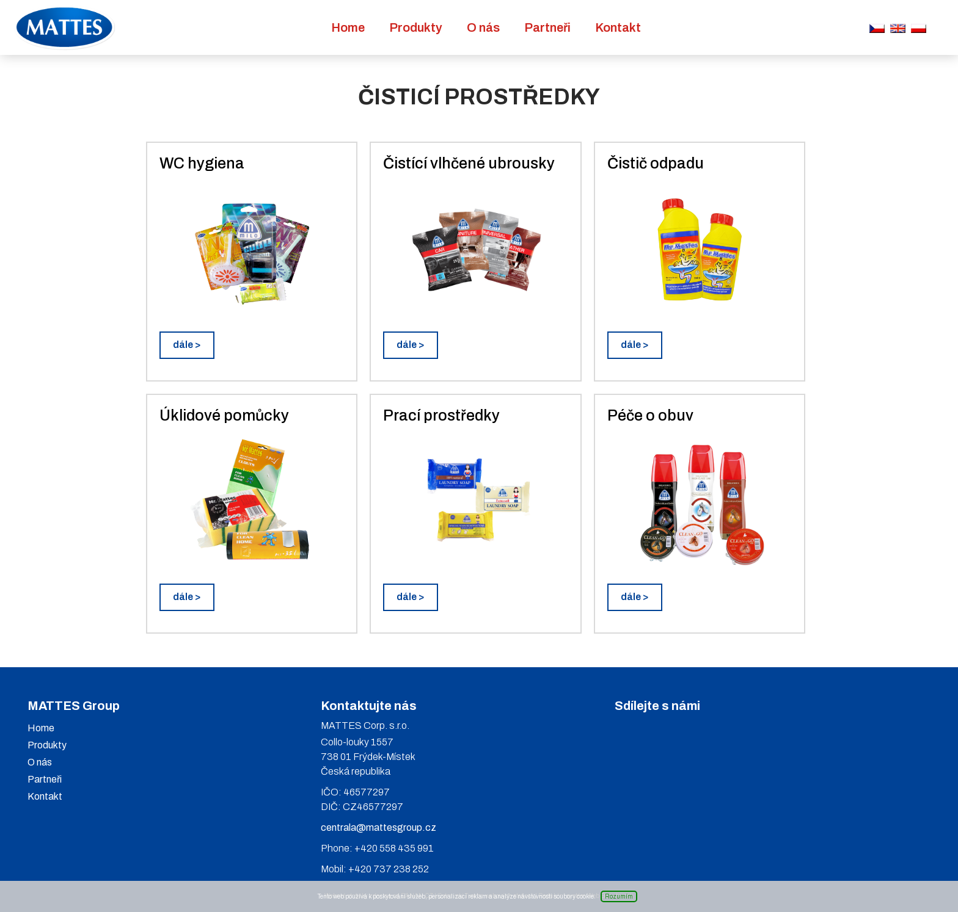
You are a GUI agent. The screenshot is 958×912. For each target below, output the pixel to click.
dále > (187, 344)
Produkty (415, 27)
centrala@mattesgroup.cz (378, 827)
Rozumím (619, 896)
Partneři (547, 27)
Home (348, 27)
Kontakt (618, 27)
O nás (483, 27)
